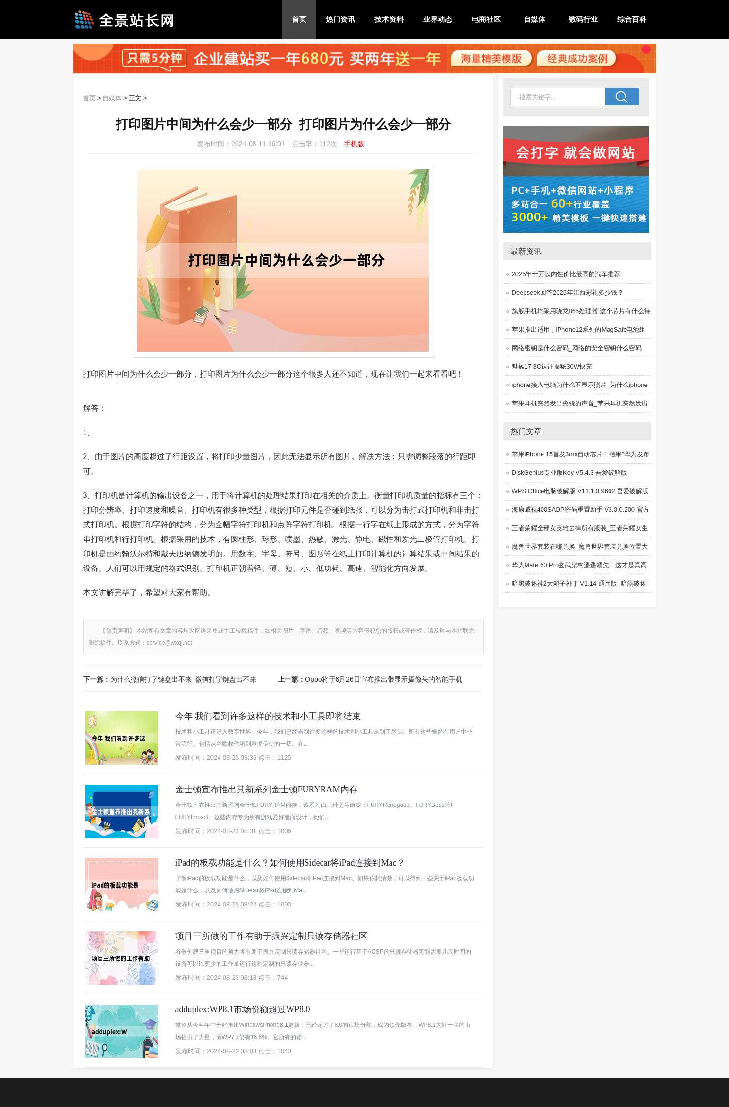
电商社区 (486, 19)
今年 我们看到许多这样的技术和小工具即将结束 (268, 716)
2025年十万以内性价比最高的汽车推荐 (566, 274)
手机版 (354, 144)
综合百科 (631, 19)
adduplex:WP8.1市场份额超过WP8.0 (242, 1009)
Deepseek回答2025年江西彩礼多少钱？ (568, 292)
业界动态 (437, 19)
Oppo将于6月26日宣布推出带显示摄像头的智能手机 (383, 679)
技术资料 (389, 19)
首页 (299, 19)
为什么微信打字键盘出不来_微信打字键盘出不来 (183, 679)
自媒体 (534, 19)
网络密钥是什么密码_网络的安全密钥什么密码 (577, 348)
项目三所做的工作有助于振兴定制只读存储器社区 (271, 936)
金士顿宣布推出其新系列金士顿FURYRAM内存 (266, 789)
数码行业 (583, 19)
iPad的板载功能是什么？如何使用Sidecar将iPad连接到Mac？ (290, 863)
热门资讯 (340, 19)
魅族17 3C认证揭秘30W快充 (552, 366)
